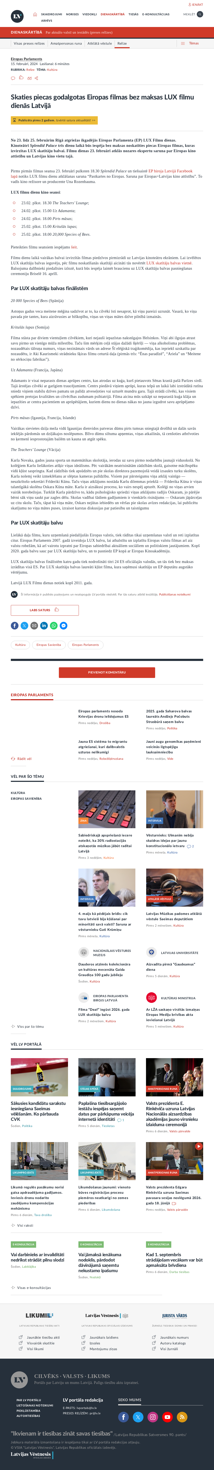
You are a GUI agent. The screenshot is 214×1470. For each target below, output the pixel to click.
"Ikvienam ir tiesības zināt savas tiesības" (61, 1434)
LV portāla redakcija (83, 1400)
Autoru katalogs (173, 1343)
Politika (172, 728)
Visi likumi (35, 1349)
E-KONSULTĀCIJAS (156, 14)
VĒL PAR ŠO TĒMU (27, 776)
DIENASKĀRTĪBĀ (113, 14)
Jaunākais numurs (174, 1337)
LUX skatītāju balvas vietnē (168, 263)
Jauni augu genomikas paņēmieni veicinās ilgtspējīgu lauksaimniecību (173, 747)
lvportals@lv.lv (87, 1408)
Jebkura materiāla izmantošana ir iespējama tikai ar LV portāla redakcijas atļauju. (75, 1442)
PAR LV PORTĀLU (29, 1400)
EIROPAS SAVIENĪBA (26, 798)
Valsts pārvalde (179, 1131)
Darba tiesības (179, 1272)
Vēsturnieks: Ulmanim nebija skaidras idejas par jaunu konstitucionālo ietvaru (170, 841)
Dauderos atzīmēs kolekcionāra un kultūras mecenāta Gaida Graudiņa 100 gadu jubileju (104, 970)
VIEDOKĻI (89, 14)
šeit (74, 247)
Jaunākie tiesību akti (43, 1337)
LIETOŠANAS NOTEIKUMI (35, 1405)
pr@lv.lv (95, 1413)
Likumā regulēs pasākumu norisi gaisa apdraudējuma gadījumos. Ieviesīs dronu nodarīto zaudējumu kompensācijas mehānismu (37, 1198)
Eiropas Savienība (49, 645)
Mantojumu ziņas (103, 1349)
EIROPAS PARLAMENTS (32, 695)
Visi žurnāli (169, 1349)
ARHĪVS (46, 21)
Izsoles (95, 1343)
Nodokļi (95, 1277)
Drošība (105, 723)
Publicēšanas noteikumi (174, 594)
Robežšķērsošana (111, 758)
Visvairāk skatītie (41, 1343)
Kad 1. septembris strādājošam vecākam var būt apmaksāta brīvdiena (174, 1260)
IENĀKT (197, 4)
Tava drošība (43, 1215)
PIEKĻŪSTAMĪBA (28, 1411)
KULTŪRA (18, 793)
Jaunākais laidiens (104, 1337)
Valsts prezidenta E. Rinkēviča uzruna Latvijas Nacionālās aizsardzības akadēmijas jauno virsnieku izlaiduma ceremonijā (172, 1114)
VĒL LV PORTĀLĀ (26, 1044)
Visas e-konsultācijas (34, 1288)
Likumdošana (111, 1209)
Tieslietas (108, 1126)
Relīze (30, 69)
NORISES (72, 14)
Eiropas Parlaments (26, 59)
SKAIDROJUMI (51, 14)
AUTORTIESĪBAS (28, 1416)
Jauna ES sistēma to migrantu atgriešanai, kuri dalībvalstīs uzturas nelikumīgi (102, 747)
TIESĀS (134, 14)
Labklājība (29, 1266)
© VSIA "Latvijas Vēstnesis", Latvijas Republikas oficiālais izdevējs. (63, 1447)
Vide (170, 758)
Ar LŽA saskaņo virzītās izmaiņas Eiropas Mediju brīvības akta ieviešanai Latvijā (173, 1015)
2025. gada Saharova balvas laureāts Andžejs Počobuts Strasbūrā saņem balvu (169, 717)
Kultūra (52, 69)
